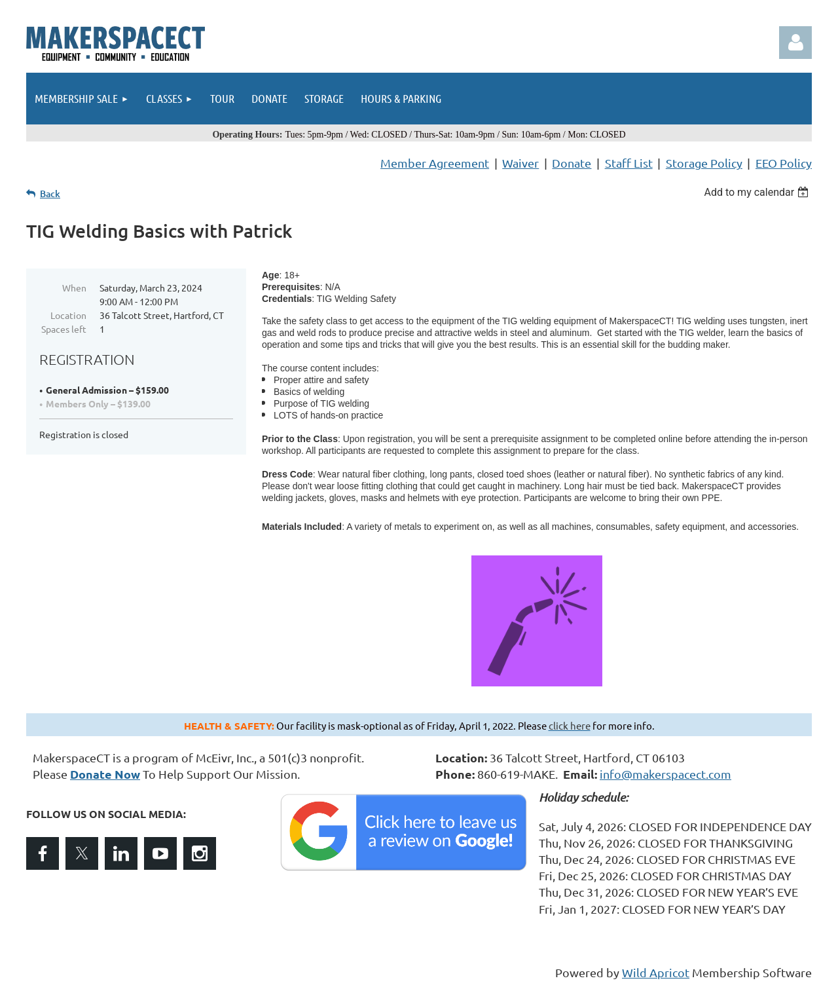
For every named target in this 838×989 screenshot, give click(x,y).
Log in (795, 42)
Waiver (520, 163)
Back (50, 193)
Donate (571, 163)
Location (68, 315)
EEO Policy (784, 163)
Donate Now (105, 773)
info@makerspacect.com (665, 774)
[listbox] (758, 192)
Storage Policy (704, 163)
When (74, 287)
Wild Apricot (655, 972)
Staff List (629, 163)
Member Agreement (434, 163)
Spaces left (63, 329)
